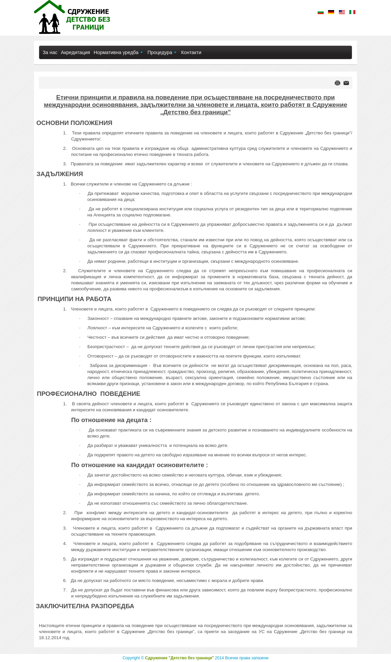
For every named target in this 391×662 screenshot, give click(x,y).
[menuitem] (50, 52)
